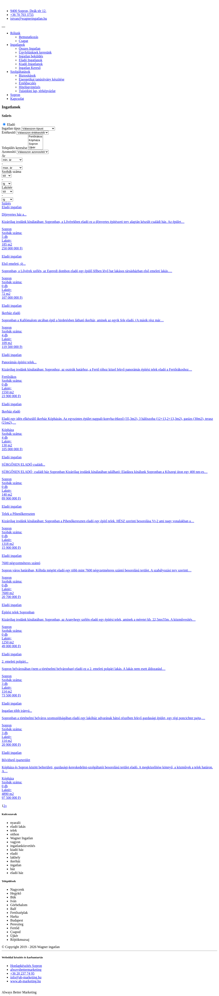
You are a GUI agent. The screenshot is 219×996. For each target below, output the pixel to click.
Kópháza (35, 140)
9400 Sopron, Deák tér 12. (28, 11)
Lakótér (7, 187)
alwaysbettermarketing (25, 969)
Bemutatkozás (28, 37)
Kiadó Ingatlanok (31, 64)
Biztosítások (27, 75)
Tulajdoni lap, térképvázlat (37, 91)
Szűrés (6, 203)
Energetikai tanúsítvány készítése (41, 79)
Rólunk (15, 33)
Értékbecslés (27, 83)
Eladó (10, 124)
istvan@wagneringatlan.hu (28, 18)
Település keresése (14, 148)
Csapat (23, 41)
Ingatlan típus (11, 128)
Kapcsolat (17, 98)
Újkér (35, 147)
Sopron (15, 95)
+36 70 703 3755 (22, 14)
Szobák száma (11, 171)
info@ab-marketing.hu (25, 977)
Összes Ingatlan (29, 48)
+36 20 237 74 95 (22, 973)
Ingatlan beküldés (31, 56)
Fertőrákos (35, 137)
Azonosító (9, 152)
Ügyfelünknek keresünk (35, 52)
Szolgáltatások (20, 71)
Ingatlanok (17, 44)
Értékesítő (9, 132)
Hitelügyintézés (29, 87)
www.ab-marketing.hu (25, 981)
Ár (3, 156)
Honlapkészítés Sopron (26, 966)
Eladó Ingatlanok (30, 60)
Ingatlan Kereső (30, 68)
